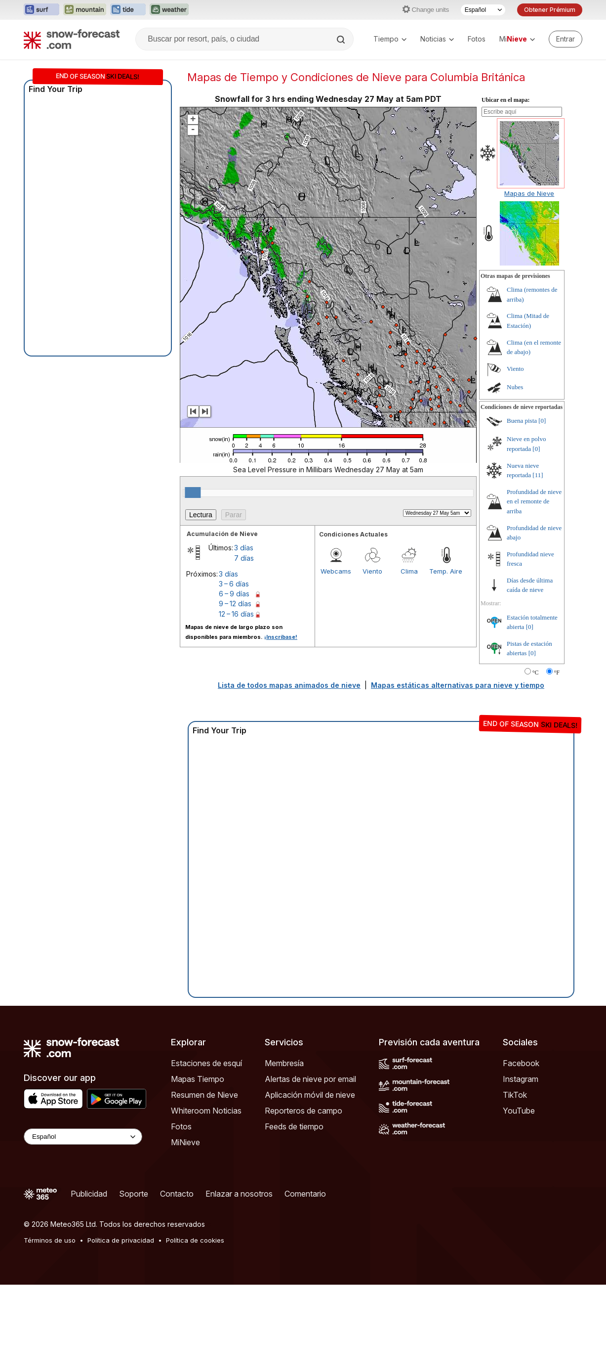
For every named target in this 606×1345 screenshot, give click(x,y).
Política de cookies (195, 1240)
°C (535, 672)
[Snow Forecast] (72, 39)
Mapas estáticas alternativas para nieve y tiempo (457, 685)
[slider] (193, 492)
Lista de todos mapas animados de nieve (289, 685)
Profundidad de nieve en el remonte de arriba (534, 501)
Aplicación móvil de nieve (310, 1095)
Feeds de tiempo (294, 1126)
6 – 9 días (234, 593)
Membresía (284, 1063)
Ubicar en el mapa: (505, 99)
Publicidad (89, 1194)
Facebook (521, 1063)
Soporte (133, 1194)
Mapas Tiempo (197, 1079)
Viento (372, 571)
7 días (244, 558)
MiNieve (185, 1142)
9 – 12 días (235, 603)
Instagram (520, 1079)
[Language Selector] (83, 1136)
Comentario (305, 1194)
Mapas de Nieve (529, 193)
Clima (409, 571)
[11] (537, 475)
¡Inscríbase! (280, 636)
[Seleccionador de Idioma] (483, 9)
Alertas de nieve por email (310, 1079)
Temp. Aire (445, 571)
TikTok (515, 1095)
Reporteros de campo (303, 1111)
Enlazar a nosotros (239, 1194)
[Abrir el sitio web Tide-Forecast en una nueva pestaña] (128, 9)
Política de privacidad (120, 1240)
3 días (243, 547)
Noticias (437, 39)
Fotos (476, 39)
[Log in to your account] (565, 39)
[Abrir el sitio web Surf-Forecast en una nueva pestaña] (41, 9)
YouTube (519, 1111)
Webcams (336, 571)
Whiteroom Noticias (206, 1111)
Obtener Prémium (549, 9)
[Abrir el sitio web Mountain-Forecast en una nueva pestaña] (84, 9)
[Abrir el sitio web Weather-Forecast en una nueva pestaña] (169, 9)
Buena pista (522, 420)
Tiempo (389, 39)
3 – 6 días (234, 584)
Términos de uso (50, 1240)
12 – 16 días (236, 614)
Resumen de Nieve (204, 1095)
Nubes (515, 387)
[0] (542, 420)
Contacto (177, 1194)
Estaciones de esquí (206, 1063)
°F (557, 672)
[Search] (341, 39)
